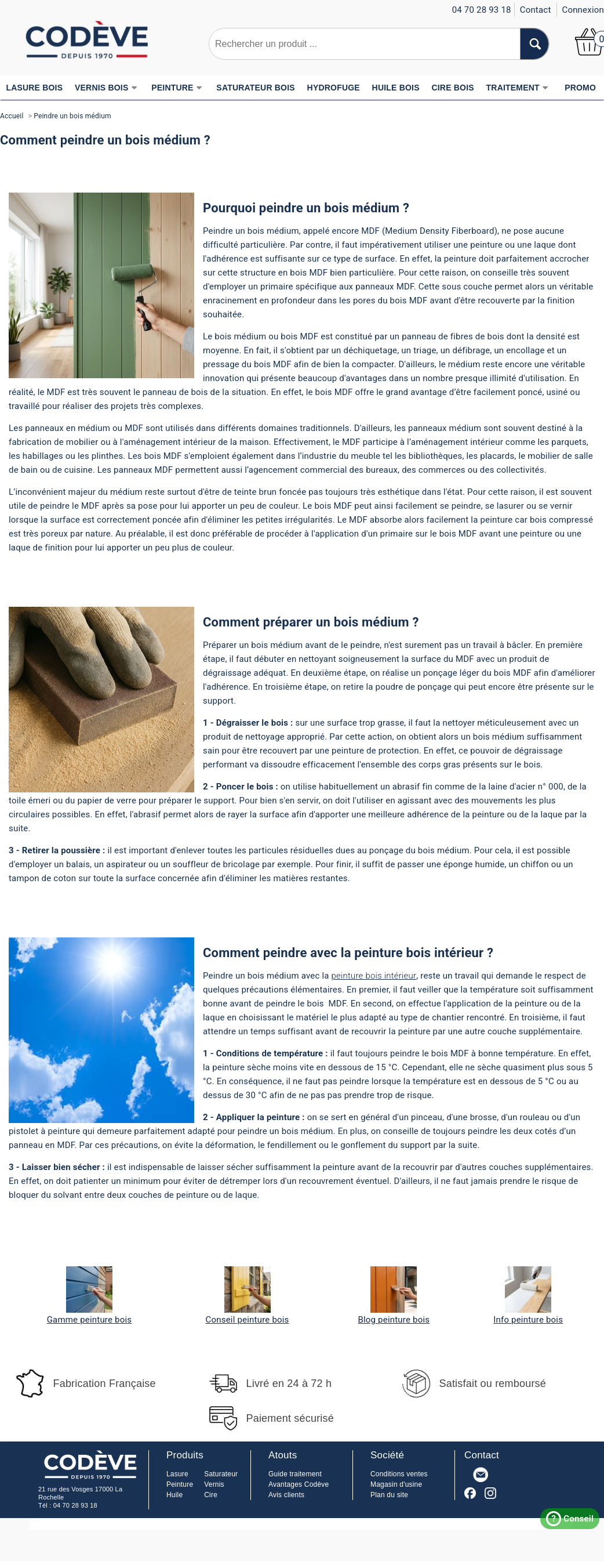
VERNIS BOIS (106, 88)
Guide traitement (295, 1474)
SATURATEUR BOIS (255, 87)
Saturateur (221, 1474)
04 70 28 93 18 (75, 1505)
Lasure (177, 1474)
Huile (174, 1495)
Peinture (179, 1484)
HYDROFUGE (333, 87)
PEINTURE (176, 88)
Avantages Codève (298, 1484)
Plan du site (389, 1495)
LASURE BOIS (34, 87)
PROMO (580, 87)
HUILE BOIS (396, 87)
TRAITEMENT (517, 88)
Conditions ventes (399, 1474)
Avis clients (286, 1495)
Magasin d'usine (396, 1484)
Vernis (214, 1484)
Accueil (12, 116)
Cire (210, 1495)
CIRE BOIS (452, 87)
